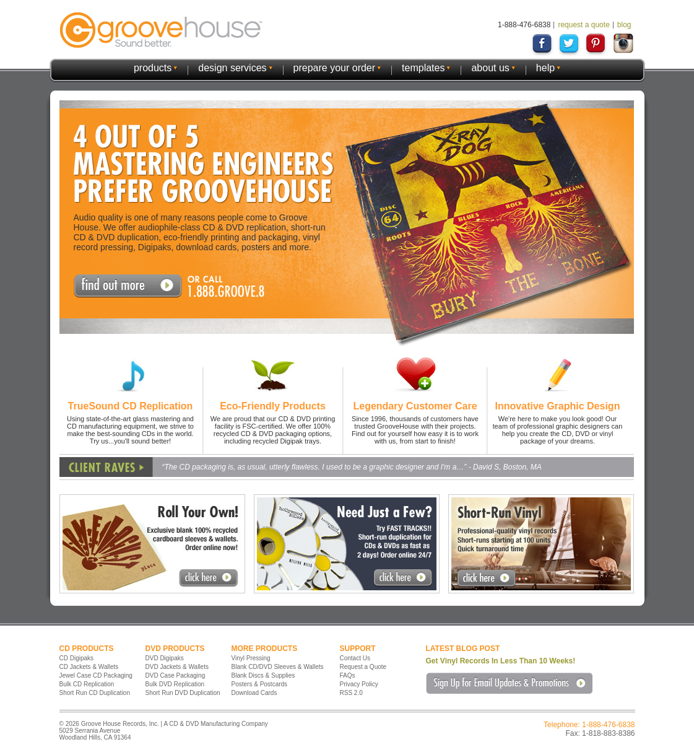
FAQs (347, 675)
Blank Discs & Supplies (263, 675)
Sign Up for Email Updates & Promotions (509, 683)
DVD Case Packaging (175, 675)
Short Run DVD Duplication (182, 692)
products (152, 68)
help (545, 68)
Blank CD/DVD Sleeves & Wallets (278, 666)
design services (232, 68)
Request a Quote (363, 666)
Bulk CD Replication (87, 684)
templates (423, 68)
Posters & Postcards (260, 684)
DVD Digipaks (164, 658)
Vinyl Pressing (251, 658)
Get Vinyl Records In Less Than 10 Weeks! (501, 661)
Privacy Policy (359, 684)
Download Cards (254, 692)
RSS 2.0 (351, 692)
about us (490, 68)
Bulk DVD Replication (175, 684)
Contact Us (355, 658)
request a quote (583, 24)
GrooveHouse (161, 30)
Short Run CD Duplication (95, 692)
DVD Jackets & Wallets (177, 666)
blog (624, 24)
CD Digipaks (76, 658)
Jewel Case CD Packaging (95, 675)
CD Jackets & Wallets (89, 666)
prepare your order (334, 68)
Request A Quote (128, 286)
